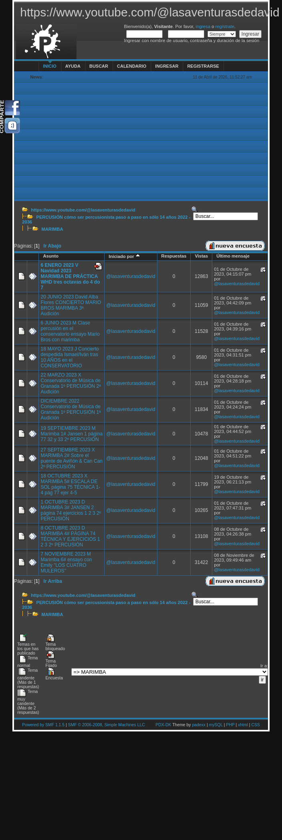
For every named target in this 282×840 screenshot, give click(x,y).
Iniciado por (124, 256)
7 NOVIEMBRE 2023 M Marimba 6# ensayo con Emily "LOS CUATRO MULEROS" (66, 562)
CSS (255, 725)
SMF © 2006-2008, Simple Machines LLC (106, 725)
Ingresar (166, 66)
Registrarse (203, 66)
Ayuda (73, 66)
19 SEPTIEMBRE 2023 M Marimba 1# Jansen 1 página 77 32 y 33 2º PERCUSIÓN (71, 433)
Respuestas (174, 256)
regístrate (225, 26)
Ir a (263, 665)
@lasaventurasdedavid (130, 276)
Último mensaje (233, 256)
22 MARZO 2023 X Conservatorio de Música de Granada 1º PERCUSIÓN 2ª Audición (70, 383)
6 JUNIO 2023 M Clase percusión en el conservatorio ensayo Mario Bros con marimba (69, 331)
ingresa (202, 26)
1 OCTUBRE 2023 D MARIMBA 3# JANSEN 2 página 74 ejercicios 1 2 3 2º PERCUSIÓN (70, 510)
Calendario (131, 66)
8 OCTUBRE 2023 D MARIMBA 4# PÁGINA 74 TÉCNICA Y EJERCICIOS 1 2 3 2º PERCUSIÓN (70, 536)
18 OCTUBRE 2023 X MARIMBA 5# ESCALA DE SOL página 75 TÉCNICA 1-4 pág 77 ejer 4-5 (70, 484)
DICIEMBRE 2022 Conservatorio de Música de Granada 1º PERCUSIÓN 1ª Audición (70, 409)
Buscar (98, 66)
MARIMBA (52, 229)
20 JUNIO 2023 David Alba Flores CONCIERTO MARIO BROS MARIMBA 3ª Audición (70, 305)
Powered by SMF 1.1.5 (43, 725)
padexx (198, 725)
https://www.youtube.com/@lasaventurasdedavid (83, 209)
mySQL (215, 725)
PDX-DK (163, 725)
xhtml (243, 725)
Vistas (201, 256)
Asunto (50, 256)
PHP (230, 725)
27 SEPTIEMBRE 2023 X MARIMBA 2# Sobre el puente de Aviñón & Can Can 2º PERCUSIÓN (71, 458)
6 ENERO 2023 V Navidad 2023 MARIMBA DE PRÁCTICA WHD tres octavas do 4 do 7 (70, 276)
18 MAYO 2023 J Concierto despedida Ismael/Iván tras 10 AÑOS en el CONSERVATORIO (69, 357)
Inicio (49, 66)
